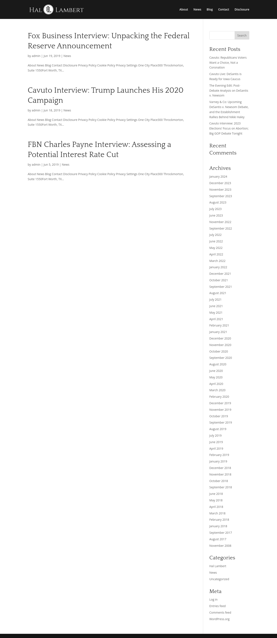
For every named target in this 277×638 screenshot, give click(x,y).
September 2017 (220, 533)
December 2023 (220, 183)
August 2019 (217, 429)
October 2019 (218, 416)
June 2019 (216, 442)
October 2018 (218, 481)
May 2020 (216, 377)
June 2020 (216, 371)
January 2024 (218, 176)
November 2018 (220, 474)
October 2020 (218, 351)
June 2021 (216, 306)
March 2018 (217, 513)
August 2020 (217, 364)
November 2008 (220, 546)
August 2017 (217, 539)
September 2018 (220, 487)
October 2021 (218, 280)
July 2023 (215, 209)
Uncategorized (219, 579)
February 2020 (219, 397)
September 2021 (220, 287)
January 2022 (218, 267)
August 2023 (217, 202)
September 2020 (220, 358)
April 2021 (216, 319)
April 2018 (216, 507)
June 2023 (216, 215)
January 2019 (218, 461)
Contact (223, 9)
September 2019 (220, 422)
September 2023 (220, 196)
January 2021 (218, 332)
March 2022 (217, 261)
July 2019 (215, 435)
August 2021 (217, 293)
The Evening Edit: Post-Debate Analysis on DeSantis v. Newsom (228, 90)
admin (36, 56)
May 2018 (216, 500)
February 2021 (219, 325)
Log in (213, 599)
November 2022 (220, 222)
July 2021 (215, 299)
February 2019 (219, 455)
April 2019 (216, 448)
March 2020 (217, 390)
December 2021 (220, 274)
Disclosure (242, 9)
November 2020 (220, 345)
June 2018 (216, 494)
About (183, 9)
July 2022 (215, 235)
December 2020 (220, 338)
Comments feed (220, 612)
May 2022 (216, 248)
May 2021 (216, 312)
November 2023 (220, 190)
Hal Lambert (217, 566)
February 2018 (219, 520)
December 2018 (220, 468)
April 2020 (216, 384)
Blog (210, 9)
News (197, 9)
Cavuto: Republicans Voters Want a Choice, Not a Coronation (228, 62)
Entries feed (217, 606)
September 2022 (220, 228)
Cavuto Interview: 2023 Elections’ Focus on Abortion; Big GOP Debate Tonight (229, 128)
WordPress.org (219, 619)
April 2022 (216, 254)
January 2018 (218, 526)
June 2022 (216, 241)
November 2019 (220, 410)
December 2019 (220, 403)
